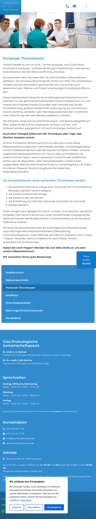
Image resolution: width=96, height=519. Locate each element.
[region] (37, 495)
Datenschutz (25, 500)
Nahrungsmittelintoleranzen (24, 310)
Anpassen (16, 507)
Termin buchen (86, 260)
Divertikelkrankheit (18, 302)
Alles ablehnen (34, 507)
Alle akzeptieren (54, 507)
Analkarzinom (15, 272)
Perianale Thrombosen (20, 287)
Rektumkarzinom (17, 280)
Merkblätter (13, 318)
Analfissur (12, 295)
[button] (86, 6)
